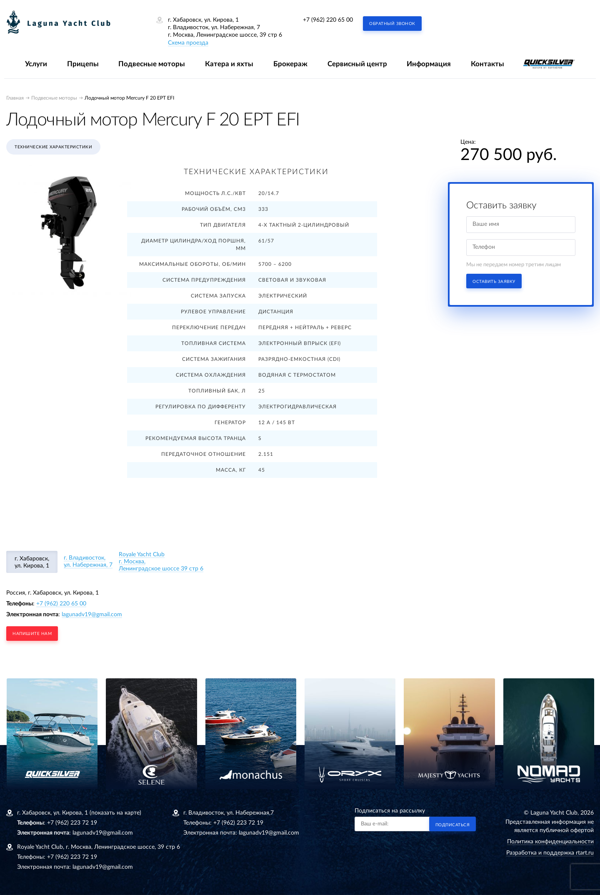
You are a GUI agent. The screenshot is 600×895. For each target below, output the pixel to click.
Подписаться (452, 825)
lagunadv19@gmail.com (92, 615)
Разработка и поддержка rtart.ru (550, 853)
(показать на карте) (115, 813)
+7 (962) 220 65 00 (328, 20)
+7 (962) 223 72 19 (72, 823)
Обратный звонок (392, 24)
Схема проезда (188, 43)
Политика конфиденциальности (550, 842)
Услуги (36, 64)
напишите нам (32, 634)
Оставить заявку (493, 282)
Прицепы (83, 64)
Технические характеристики (53, 147)
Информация (429, 64)
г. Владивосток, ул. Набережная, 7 (88, 561)
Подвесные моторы (151, 64)
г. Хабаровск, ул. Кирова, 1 (32, 562)
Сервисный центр (357, 64)
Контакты (487, 64)
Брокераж (290, 64)
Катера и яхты (229, 64)
